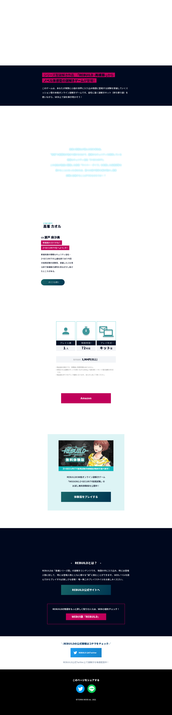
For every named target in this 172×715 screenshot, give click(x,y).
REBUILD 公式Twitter (88, 653)
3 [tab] (129, 230)
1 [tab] (107, 230)
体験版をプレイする (86, 497)
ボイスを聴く (54, 282)
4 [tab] (113, 240)
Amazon (86, 398)
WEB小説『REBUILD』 (86, 616)
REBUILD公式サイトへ (86, 590)
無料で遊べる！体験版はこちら (163, 63)
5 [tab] (123, 240)
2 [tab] (118, 230)
